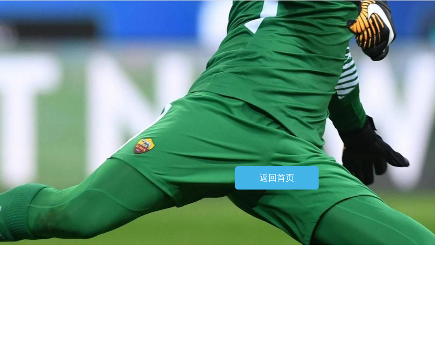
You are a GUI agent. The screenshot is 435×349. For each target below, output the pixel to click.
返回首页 (276, 178)
